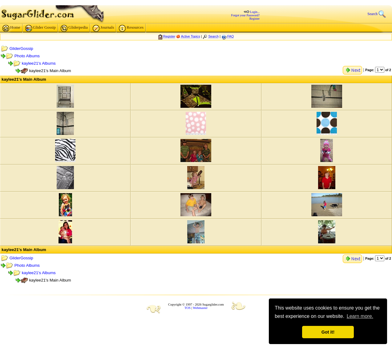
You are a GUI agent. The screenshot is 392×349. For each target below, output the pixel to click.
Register (254, 18)
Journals (103, 28)
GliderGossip (21, 48)
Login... (255, 12)
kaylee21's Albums (39, 63)
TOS (187, 308)
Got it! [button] (327, 332)
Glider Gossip (40, 28)
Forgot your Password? (245, 15)
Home (11, 28)
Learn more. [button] (360, 316)
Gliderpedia (74, 28)
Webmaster (200, 308)
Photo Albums (27, 56)
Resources (131, 28)
